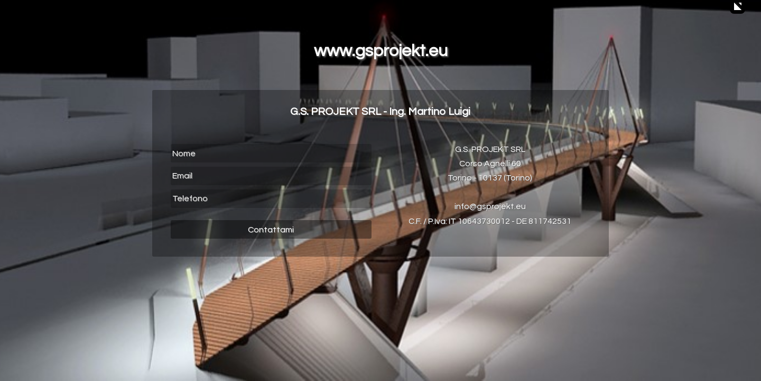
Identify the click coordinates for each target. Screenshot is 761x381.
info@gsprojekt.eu (490, 206)
